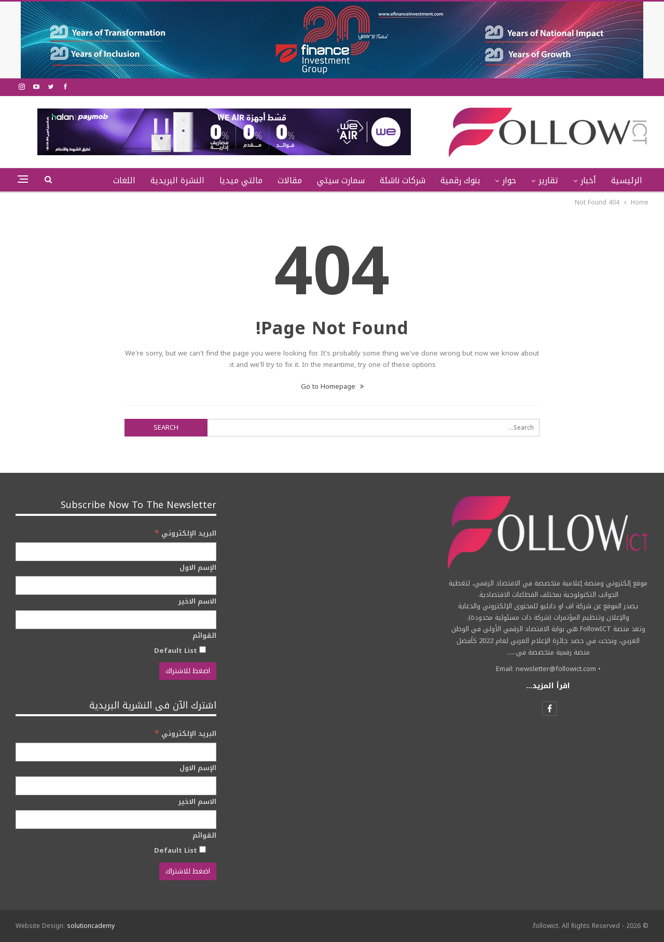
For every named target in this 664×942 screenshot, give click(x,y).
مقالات (290, 180)
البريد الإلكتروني (185, 533)
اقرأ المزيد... (548, 686)
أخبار (588, 180)
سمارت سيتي (341, 180)
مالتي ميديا (240, 180)
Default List (180, 650)
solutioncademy (91, 926)
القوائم (204, 635)
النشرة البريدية (177, 180)
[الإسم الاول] (116, 585)
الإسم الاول (197, 568)
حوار (509, 180)
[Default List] (202, 649)
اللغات (124, 180)
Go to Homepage (332, 386)
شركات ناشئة (402, 180)
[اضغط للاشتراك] (187, 671)
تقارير (548, 180)
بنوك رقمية (460, 180)
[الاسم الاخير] (116, 619)
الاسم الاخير (197, 601)
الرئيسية (626, 180)
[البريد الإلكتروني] (116, 551)
